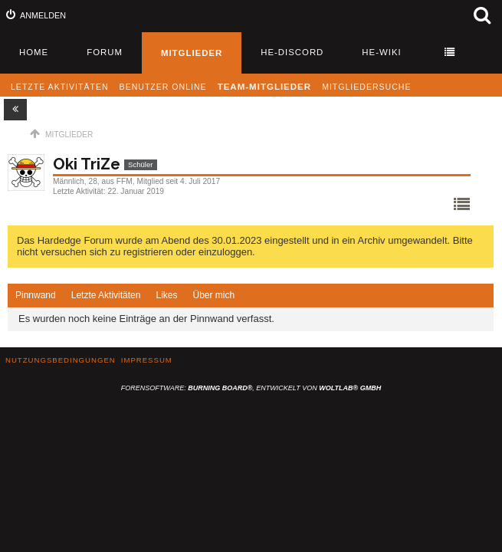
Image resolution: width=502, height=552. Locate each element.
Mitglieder (191, 53)
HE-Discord (292, 52)
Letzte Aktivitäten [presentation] (106, 295)
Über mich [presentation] (213, 295)
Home (33, 52)
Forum (105, 52)
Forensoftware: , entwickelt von (251, 388)
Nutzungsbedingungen (60, 360)
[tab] (36, 296)
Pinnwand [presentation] (35, 295)
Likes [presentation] (166, 295)
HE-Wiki (381, 52)
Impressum (146, 360)
